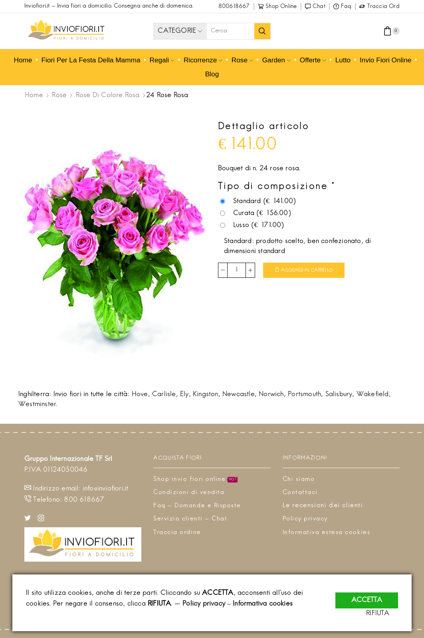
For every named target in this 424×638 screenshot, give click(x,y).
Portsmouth (304, 395)
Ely (184, 395)
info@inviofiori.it (106, 489)
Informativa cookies (263, 604)
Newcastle (238, 395)
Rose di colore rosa (108, 96)
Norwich (271, 395)
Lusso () (252, 225)
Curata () (255, 213)
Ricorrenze (203, 60)
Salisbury (339, 395)
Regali (161, 60)
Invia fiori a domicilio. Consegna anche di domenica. (125, 6)
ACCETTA (366, 596)
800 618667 (84, 500)
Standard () (258, 201)
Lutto (343, 60)
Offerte (313, 60)
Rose (242, 60)
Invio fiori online (385, 60)
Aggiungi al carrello (310, 270)
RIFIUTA (386, 614)
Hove (140, 395)
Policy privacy (203, 604)
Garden (276, 60)
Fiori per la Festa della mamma (90, 60)
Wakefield (373, 395)
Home (22, 60)
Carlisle (164, 395)
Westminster (37, 405)
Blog (212, 74)
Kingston (205, 395)
